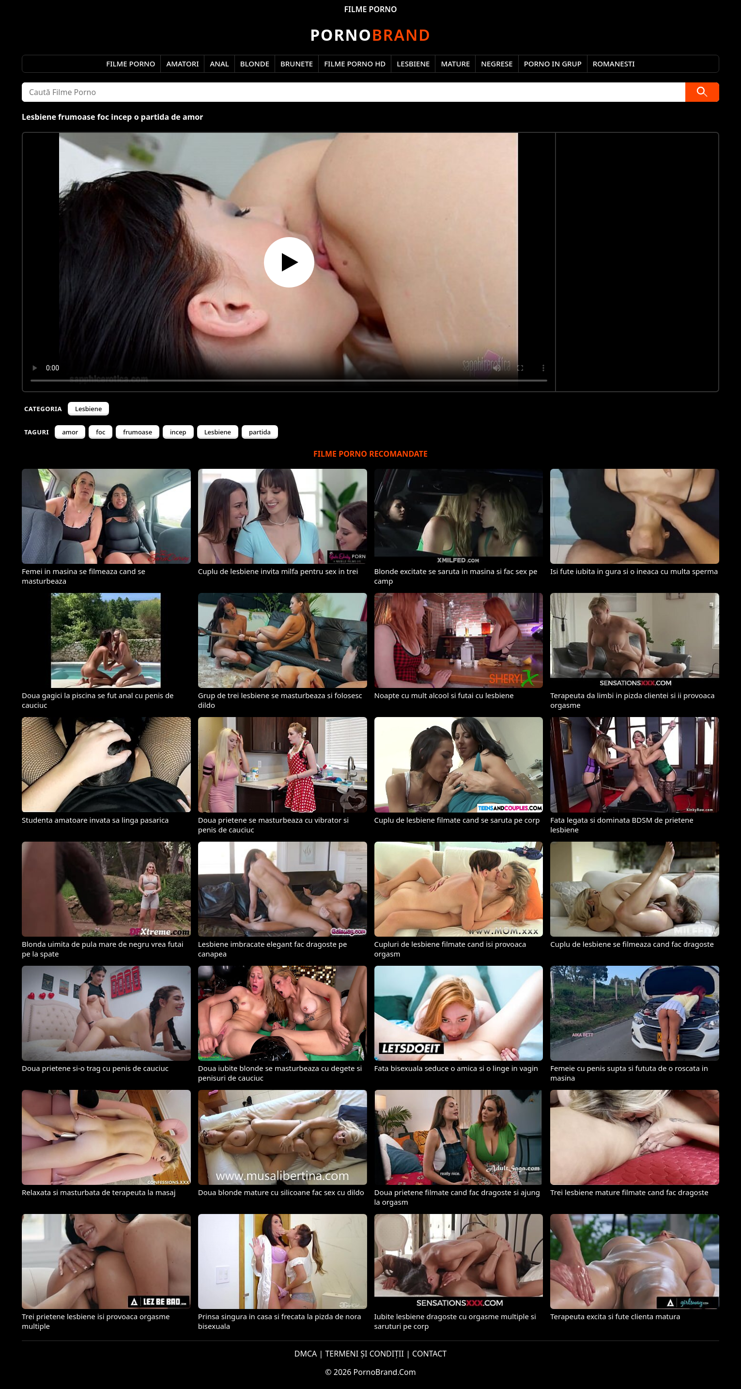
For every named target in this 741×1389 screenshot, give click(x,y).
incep (178, 432)
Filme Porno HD (355, 63)
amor (70, 432)
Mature (455, 63)
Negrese (496, 63)
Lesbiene (413, 63)
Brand (370, 34)
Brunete (296, 63)
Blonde (254, 63)
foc (100, 432)
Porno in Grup (553, 63)
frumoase (137, 432)
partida (260, 432)
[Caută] (702, 92)
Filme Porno (130, 63)
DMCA (305, 1353)
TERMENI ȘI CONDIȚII (364, 1353)
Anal (219, 63)
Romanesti (614, 63)
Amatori (182, 63)
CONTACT (429, 1353)
